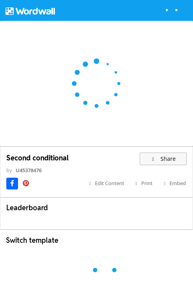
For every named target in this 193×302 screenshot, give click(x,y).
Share (163, 158)
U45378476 (29, 170)
